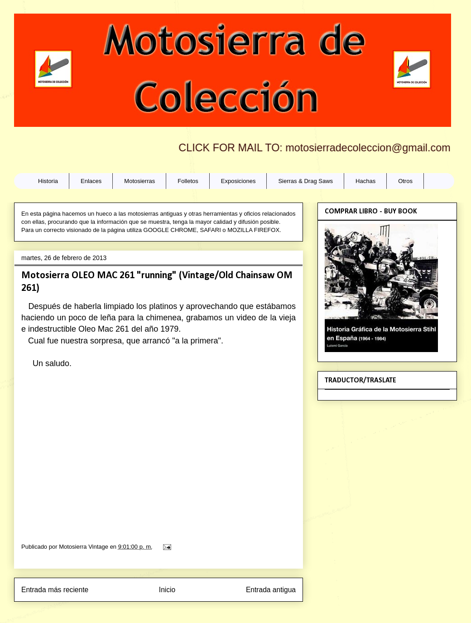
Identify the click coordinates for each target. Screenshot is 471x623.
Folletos (188, 181)
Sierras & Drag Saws (305, 181)
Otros (405, 181)
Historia (48, 181)
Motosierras (139, 181)
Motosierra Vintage (84, 546)
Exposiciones (238, 181)
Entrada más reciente (54, 590)
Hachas (365, 181)
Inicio (167, 590)
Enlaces (91, 181)
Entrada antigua (271, 590)
